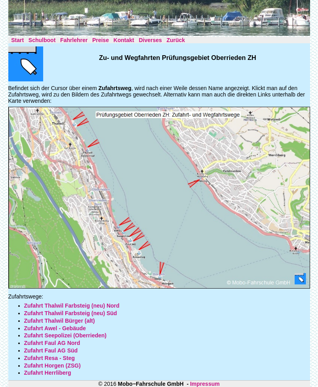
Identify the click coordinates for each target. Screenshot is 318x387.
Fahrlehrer (74, 40)
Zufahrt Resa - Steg (49, 358)
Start (17, 40)
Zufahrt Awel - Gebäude (55, 328)
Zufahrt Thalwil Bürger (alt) (59, 321)
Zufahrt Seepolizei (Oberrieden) (65, 335)
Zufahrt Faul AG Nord (52, 343)
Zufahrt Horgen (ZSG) (52, 365)
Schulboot (42, 40)
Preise (100, 40)
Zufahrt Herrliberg (47, 373)
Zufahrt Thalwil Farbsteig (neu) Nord (72, 305)
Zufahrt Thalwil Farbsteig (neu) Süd (70, 313)
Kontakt (124, 40)
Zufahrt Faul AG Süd (51, 350)
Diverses (150, 40)
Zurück (175, 40)
